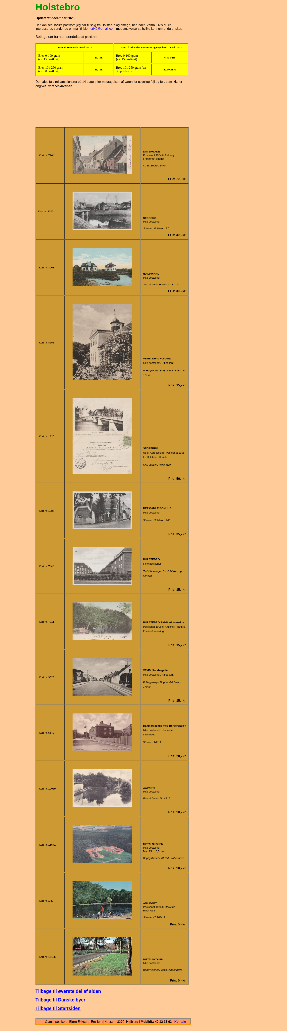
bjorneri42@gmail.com (99, 28)
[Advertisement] (112, 105)
